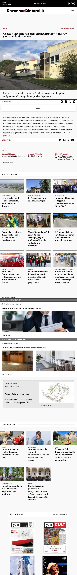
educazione (32, 230)
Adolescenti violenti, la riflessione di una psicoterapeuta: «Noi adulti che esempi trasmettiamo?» (64, 277)
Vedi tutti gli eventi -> (9, 162)
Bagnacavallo (7, 484)
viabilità (58, 230)
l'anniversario (60, 196)
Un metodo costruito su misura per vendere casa (24, 348)
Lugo (56, 447)
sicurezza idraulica (9, 196)
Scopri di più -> (7, 335)
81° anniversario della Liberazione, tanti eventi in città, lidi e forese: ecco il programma (38, 277)
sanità (4, 447)
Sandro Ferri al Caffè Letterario (13, 156)
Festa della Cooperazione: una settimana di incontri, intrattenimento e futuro (11, 277)
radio (30, 484)
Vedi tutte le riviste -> (60, 514)
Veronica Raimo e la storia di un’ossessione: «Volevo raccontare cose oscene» (38, 454)
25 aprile (31, 269)
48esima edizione (8, 269)
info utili (5, 230)
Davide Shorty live (35, 156)
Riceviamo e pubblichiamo (64, 269)
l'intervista (32, 447)
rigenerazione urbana (36, 196)
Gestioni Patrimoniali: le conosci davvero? (21, 308)
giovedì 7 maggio (8, 154)
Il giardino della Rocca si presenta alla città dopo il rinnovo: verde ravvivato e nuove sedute (65, 454)
